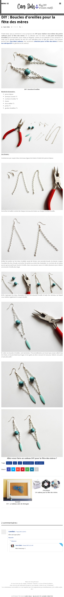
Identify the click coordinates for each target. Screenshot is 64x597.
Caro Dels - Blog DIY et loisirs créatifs (38, 596)
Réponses (13, 541)
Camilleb (11, 531)
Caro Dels (6, 27)
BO (15, 463)
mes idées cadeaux (16, 41)
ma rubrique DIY (6, 43)
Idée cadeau (39, 463)
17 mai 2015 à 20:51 (20, 531)
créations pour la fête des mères (45, 41)
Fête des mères (28, 463)
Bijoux (9, 463)
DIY (20, 463)
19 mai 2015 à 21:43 (27, 545)
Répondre (11, 537)
